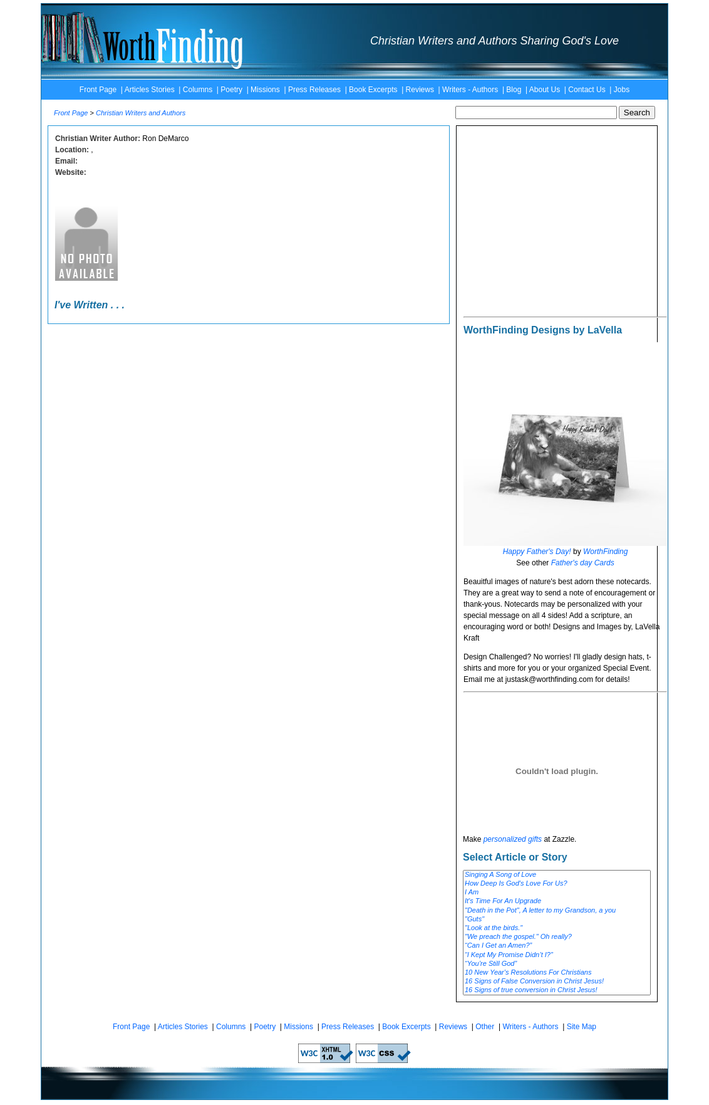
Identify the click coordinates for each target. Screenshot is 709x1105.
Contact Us (586, 89)
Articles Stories (150, 89)
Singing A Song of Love (556, 875)
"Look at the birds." (556, 928)
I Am (556, 892)
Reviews (420, 89)
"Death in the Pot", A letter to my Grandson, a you (556, 910)
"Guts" (556, 919)
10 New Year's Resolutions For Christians (556, 972)
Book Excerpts (373, 89)
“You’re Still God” (556, 964)
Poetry (231, 89)
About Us (544, 89)
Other (484, 1026)
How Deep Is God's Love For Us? (556, 883)
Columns (197, 89)
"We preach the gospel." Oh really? (556, 937)
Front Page (98, 89)
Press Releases (314, 89)
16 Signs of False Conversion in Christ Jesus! (556, 981)
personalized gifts (513, 839)
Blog (513, 89)
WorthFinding (605, 551)
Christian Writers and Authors (140, 113)
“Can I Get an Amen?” (556, 945)
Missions (265, 89)
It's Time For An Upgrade (556, 901)
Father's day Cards (582, 562)
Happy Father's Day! (537, 551)
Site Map (581, 1026)
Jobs (621, 89)
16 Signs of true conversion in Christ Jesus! (556, 990)
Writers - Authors (470, 89)
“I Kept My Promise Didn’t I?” (556, 955)
